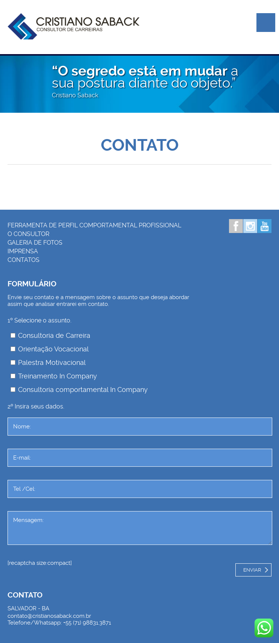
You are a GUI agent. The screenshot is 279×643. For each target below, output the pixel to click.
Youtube (264, 226)
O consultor (28, 234)
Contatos (23, 259)
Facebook (236, 226)
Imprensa (23, 251)
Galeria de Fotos (35, 242)
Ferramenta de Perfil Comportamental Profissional (94, 225)
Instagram (250, 226)
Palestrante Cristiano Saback (74, 26)
